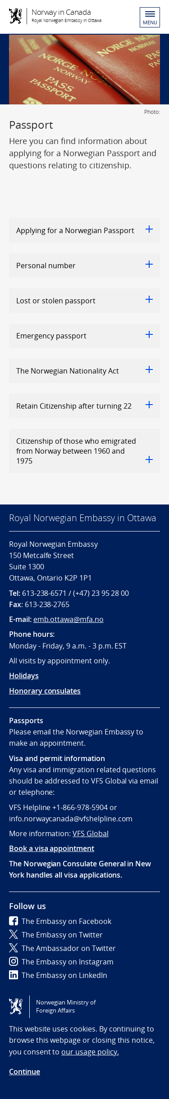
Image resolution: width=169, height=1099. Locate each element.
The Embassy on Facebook (60, 921)
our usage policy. (90, 1052)
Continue (24, 1071)
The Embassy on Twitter (56, 935)
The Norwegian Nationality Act (84, 371)
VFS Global (91, 833)
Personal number (84, 265)
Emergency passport (84, 336)
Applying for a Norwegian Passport (84, 230)
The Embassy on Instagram (61, 962)
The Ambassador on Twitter (62, 948)
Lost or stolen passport (84, 301)
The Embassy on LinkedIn (58, 975)
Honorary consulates (45, 691)
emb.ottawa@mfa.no (68, 619)
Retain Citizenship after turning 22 (84, 406)
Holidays (24, 675)
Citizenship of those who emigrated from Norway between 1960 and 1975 (84, 451)
